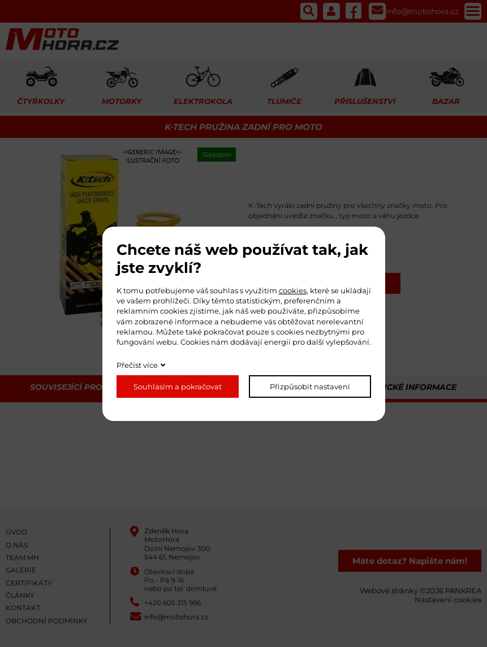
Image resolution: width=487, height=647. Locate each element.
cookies (293, 290)
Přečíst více (137, 365)
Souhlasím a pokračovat (177, 386)
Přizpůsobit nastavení (310, 386)
